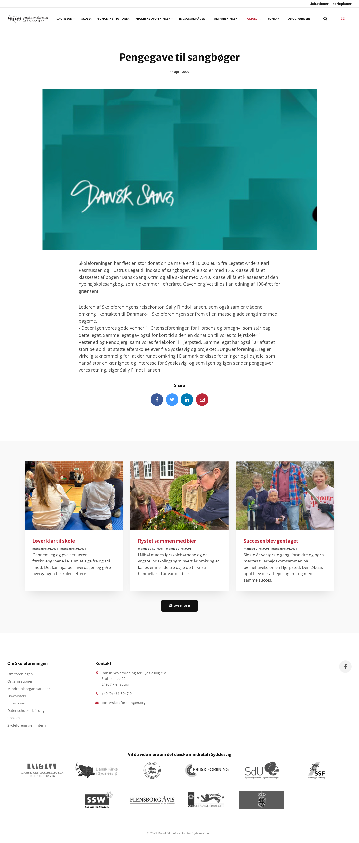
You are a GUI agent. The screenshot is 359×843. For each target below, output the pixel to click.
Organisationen (20, 681)
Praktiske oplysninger (154, 18)
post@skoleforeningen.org (124, 702)
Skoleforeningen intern (26, 725)
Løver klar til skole (53, 541)
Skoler (86, 18)
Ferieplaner (342, 3)
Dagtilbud (65, 18)
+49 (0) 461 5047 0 (117, 693)
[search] (325, 18)
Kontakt (274, 18)
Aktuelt (254, 18)
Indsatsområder (193, 18)
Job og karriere (300, 18)
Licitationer (319, 3)
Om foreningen (227, 18)
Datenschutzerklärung (26, 710)
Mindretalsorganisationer (28, 688)
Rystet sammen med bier (167, 541)
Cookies (13, 717)
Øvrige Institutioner (113, 18)
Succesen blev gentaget (271, 541)
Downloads (16, 696)
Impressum (16, 703)
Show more (179, 605)
